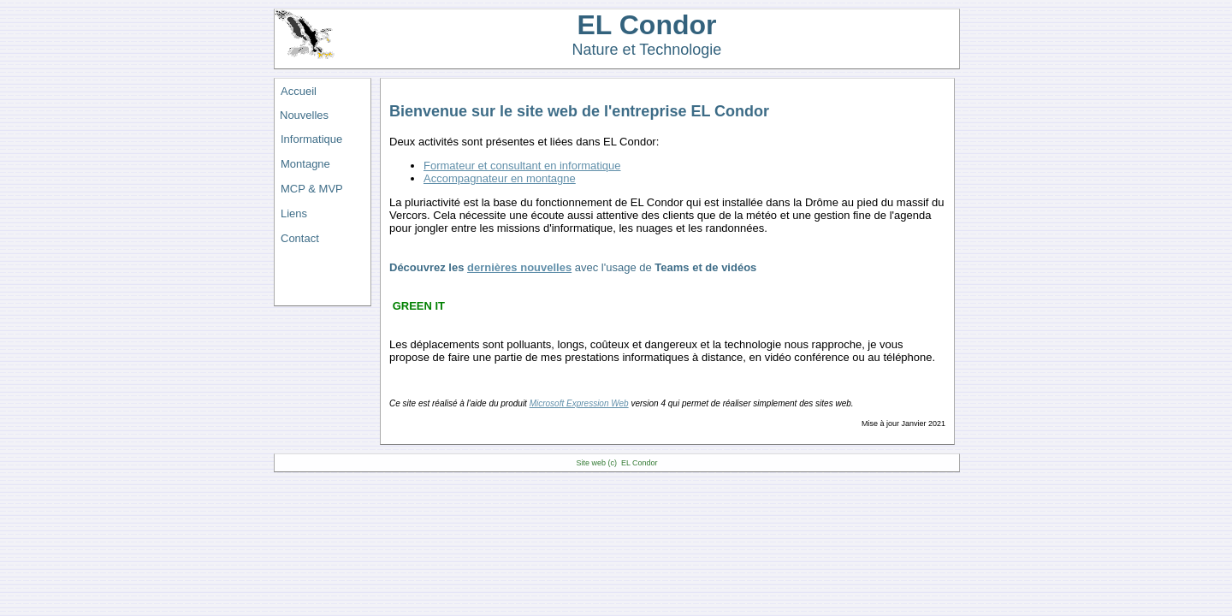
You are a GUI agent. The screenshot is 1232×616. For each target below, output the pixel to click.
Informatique (311, 139)
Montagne (305, 163)
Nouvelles (304, 115)
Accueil (299, 91)
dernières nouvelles (519, 267)
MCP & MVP (312, 188)
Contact (300, 238)
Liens (294, 213)
